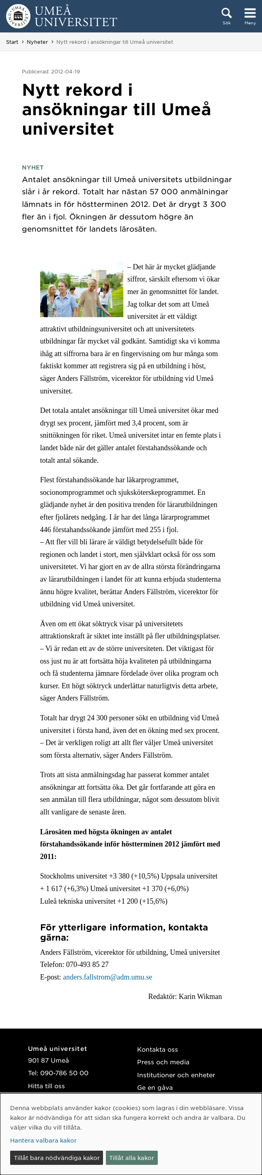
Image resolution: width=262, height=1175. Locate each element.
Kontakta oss (157, 1049)
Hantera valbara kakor (43, 1140)
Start (12, 42)
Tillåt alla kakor (131, 1157)
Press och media (163, 1061)
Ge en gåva (155, 1087)
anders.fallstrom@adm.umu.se (107, 977)
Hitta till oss (46, 1085)
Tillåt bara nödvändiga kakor (57, 1157)
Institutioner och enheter (176, 1074)
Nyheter (37, 42)
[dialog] (131, 1134)
